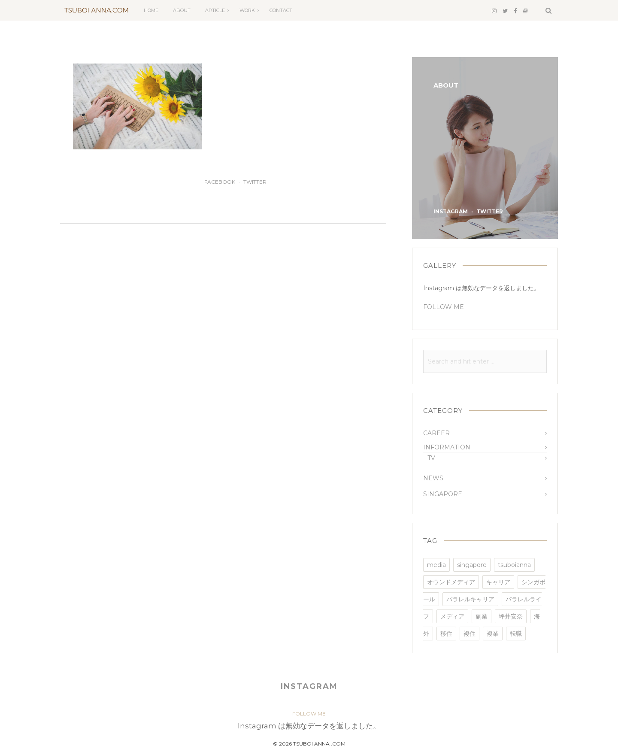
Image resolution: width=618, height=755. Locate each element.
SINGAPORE (442, 494)
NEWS (433, 478)
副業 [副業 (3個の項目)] (482, 616)
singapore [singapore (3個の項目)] (472, 565)
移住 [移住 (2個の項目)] (446, 633)
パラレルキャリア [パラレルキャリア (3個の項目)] (470, 599)
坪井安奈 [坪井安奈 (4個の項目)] (511, 616)
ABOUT (182, 10)
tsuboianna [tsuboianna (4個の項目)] (514, 565)
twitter (255, 182)
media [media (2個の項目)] (436, 565)
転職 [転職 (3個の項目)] (516, 633)
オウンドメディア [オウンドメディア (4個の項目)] (451, 582)
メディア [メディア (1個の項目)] (452, 616)
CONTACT (281, 10)
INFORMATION (446, 447)
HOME (151, 10)
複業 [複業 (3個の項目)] (493, 633)
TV (431, 458)
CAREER (436, 433)
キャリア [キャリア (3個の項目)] (498, 582)
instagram (450, 211)
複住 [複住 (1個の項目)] (470, 633)
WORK (247, 10)
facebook (219, 182)
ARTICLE (215, 10)
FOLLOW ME (443, 307)
